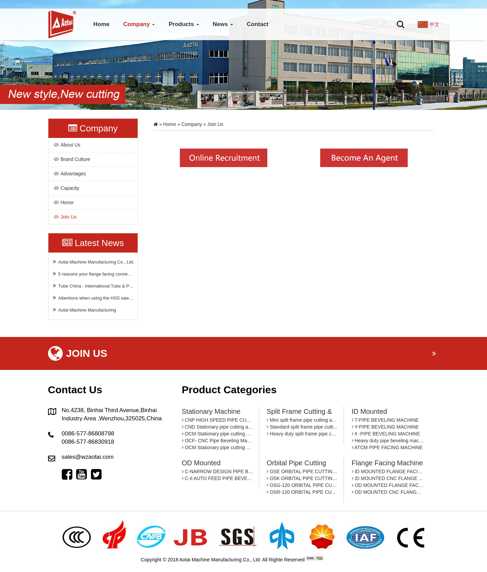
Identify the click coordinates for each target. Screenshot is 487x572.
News (223, 24)
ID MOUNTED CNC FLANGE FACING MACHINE (388, 478)
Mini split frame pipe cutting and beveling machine (302, 420)
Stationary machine (211, 411)
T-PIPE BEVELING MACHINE (385, 420)
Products (184, 24)
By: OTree (335, 559)
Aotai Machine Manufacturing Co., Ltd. (93, 262)
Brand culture (75, 159)
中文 (434, 24)
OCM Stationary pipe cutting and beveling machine (218, 433)
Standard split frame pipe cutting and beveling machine (302, 427)
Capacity (70, 188)
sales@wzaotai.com (88, 457)
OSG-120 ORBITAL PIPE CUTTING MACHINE (302, 485)
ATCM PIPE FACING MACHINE (387, 447)
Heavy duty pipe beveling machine (388, 440)
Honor (67, 202)
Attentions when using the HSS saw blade (93, 298)
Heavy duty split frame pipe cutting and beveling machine (302, 433)
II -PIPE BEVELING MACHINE (386, 433)
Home (101, 24)
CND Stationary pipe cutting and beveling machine (218, 427)
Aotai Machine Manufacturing (84, 310)
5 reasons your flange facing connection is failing (93, 274)
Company (139, 24)
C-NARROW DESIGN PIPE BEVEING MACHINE (218, 471)
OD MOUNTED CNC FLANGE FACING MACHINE (388, 492)
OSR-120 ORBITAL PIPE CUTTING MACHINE (302, 492)
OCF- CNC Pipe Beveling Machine (218, 440)
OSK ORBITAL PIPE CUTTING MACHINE (302, 478)
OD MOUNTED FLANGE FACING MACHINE (388, 485)
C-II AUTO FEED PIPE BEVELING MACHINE (218, 478)
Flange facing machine (387, 463)
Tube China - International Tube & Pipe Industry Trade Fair (93, 286)
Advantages (73, 173)
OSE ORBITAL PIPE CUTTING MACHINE (302, 471)
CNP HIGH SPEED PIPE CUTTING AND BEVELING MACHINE (218, 420)
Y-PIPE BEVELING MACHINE (385, 427)
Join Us (69, 217)
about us (71, 145)
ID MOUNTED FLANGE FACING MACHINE (388, 471)
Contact (257, 24)
